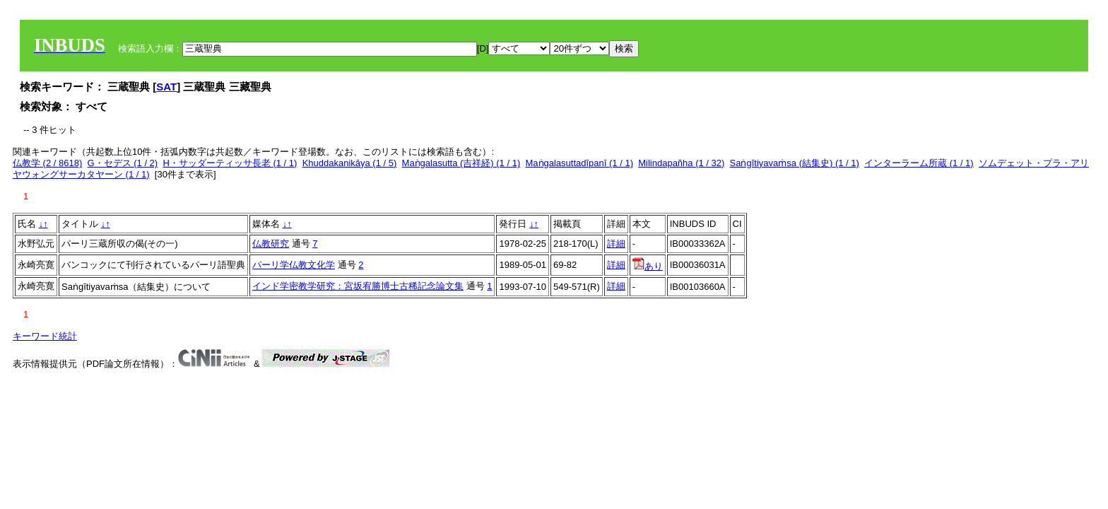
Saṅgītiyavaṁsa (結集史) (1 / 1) (794, 163)
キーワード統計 (45, 336)
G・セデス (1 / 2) (123, 163)
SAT (166, 87)
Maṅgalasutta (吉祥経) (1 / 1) (461, 163)
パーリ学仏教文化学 (293, 264)
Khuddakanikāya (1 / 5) (349, 163)
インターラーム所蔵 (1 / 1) (919, 163)
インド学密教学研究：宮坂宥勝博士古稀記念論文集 (358, 286)
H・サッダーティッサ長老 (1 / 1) (230, 163)
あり (647, 266)
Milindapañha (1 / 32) (681, 163)
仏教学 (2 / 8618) (47, 163)
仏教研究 (270, 243)
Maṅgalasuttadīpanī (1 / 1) (579, 163)
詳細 (616, 243)
